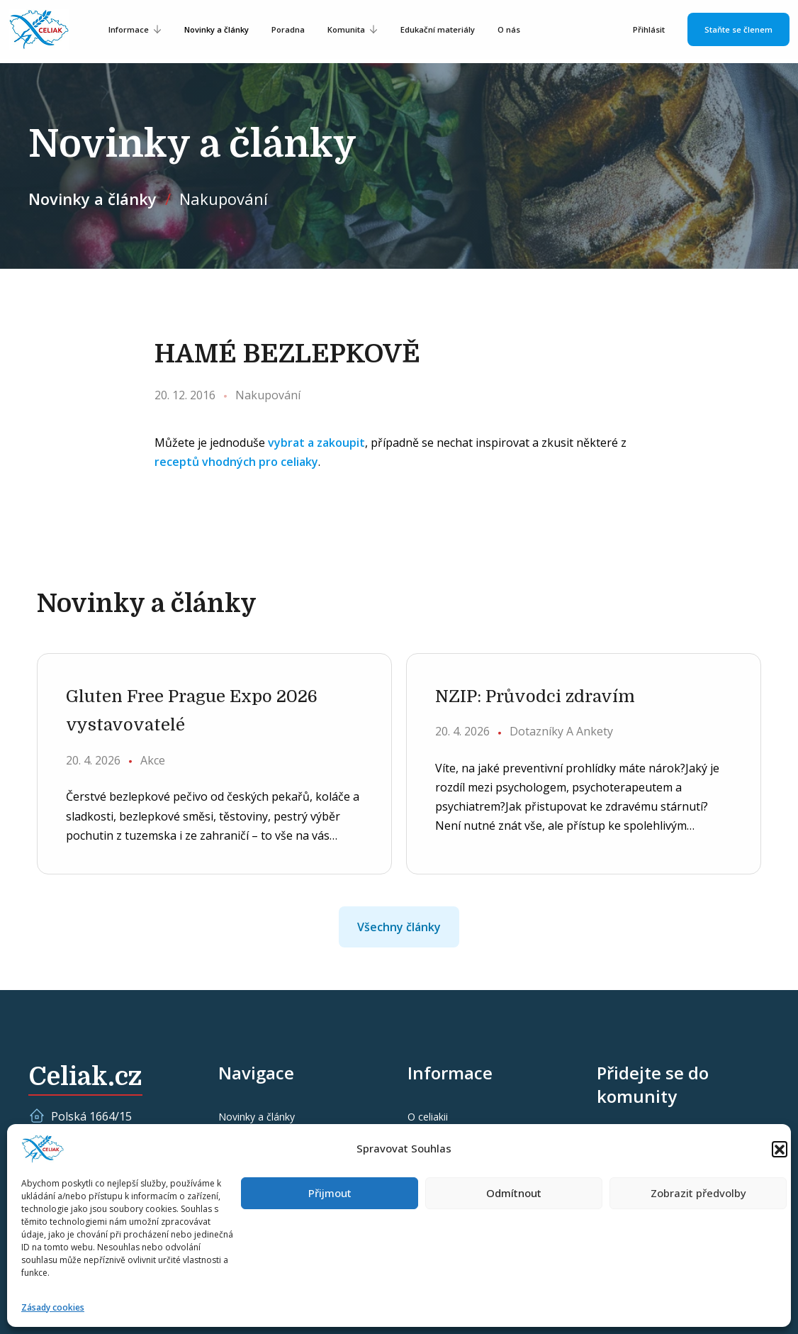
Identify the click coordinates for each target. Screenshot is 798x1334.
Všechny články (399, 927)
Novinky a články (216, 29)
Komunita (346, 29)
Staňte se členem (738, 29)
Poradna (288, 29)
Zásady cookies (52, 1307)
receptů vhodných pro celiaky (236, 461)
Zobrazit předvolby (698, 1193)
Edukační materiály (437, 29)
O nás (509, 29)
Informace (128, 29)
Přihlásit (649, 29)
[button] (779, 1149)
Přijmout (330, 1193)
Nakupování (223, 198)
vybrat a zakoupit (316, 442)
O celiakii (428, 1116)
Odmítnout (513, 1193)
